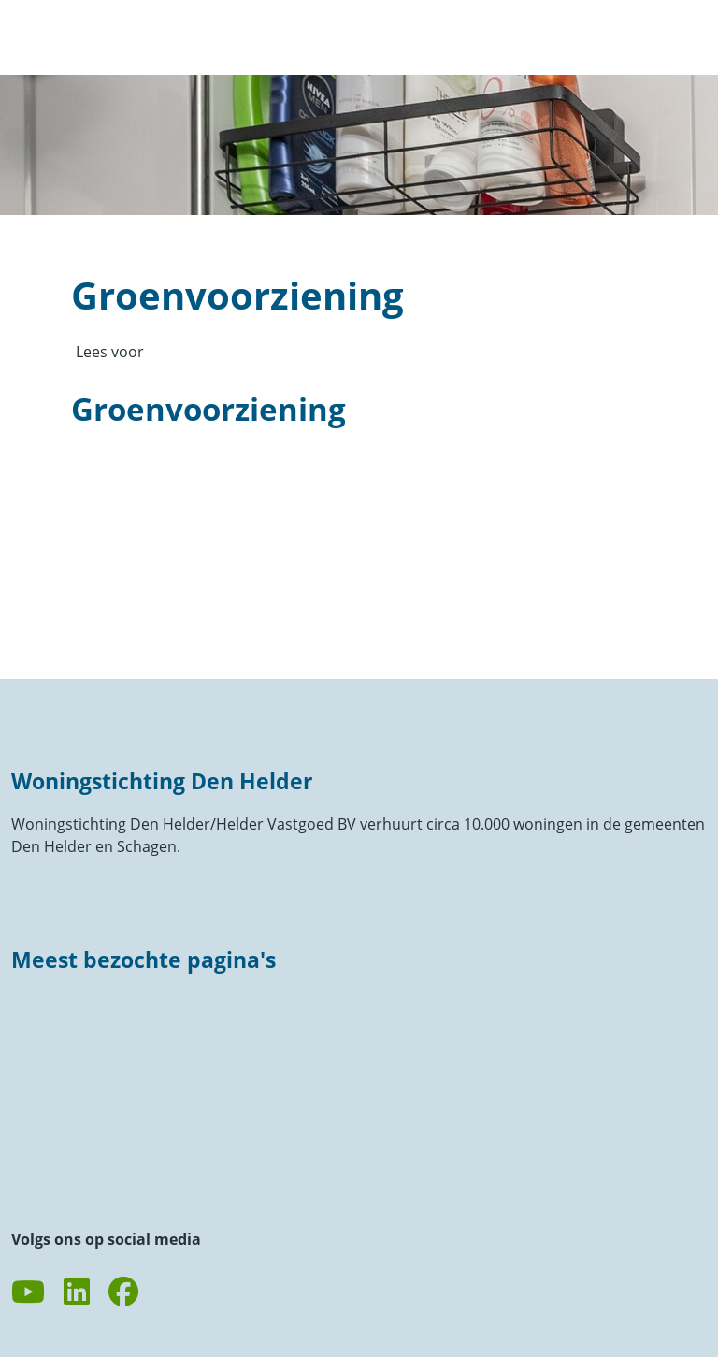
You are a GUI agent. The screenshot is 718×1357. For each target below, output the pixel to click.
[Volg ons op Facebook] (123, 1292)
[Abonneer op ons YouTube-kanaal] (28, 1292)
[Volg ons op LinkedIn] (77, 1292)
